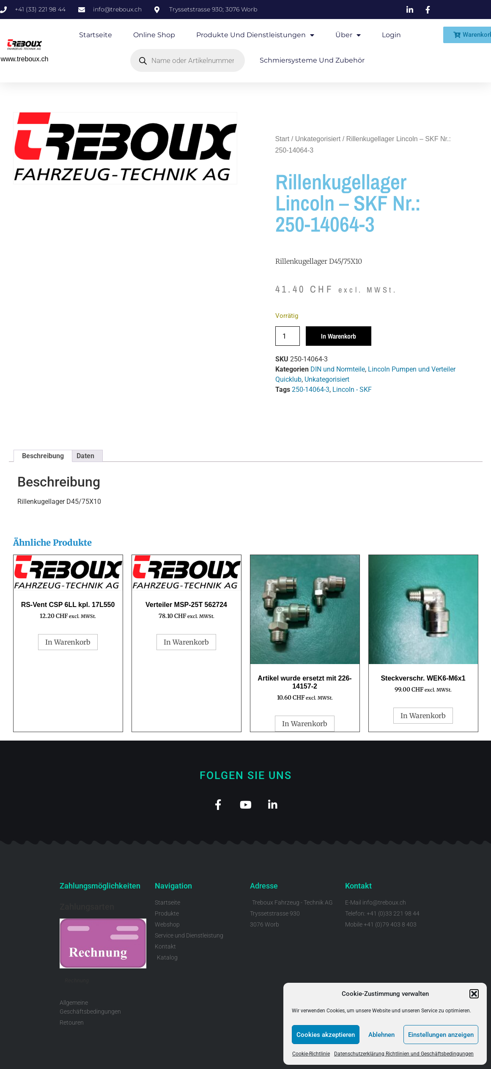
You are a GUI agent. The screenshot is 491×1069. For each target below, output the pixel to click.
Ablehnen (381, 1035)
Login (391, 35)
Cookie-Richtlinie (311, 1054)
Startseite (95, 35)
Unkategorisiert (318, 138)
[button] (474, 994)
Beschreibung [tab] (43, 456)
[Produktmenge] (287, 336)
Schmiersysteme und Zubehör (312, 60)
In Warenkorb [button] (68, 642)
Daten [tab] (85, 456)
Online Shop (154, 35)
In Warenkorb (338, 336)
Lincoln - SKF (352, 389)
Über (348, 35)
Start (282, 138)
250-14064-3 (310, 389)
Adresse (264, 886)
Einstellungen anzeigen (441, 1035)
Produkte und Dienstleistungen (255, 35)
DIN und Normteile (337, 369)
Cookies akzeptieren (325, 1035)
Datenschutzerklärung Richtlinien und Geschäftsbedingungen (404, 1054)
